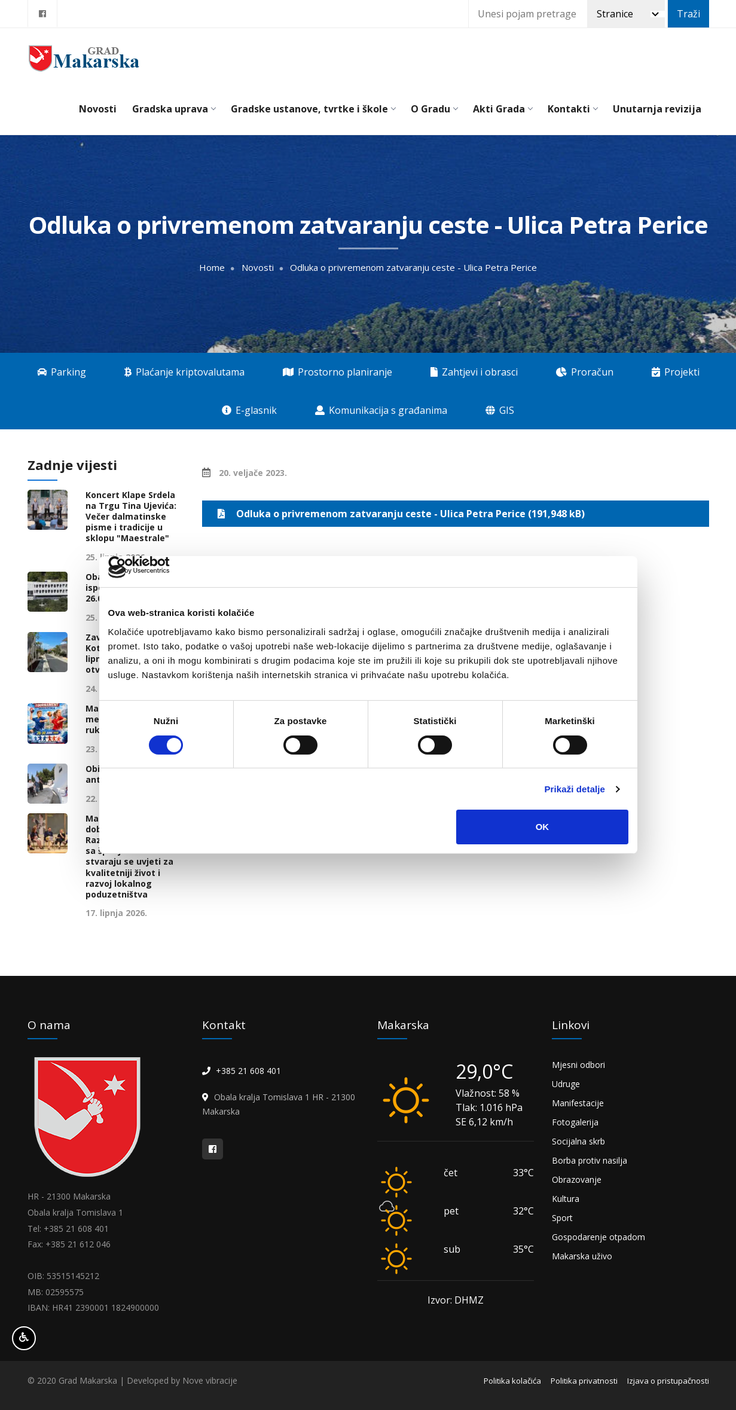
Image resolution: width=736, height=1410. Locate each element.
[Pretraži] (626, 14)
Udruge (566, 1083)
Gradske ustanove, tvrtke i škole (313, 108)
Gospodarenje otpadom (598, 1237)
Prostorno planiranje (337, 372)
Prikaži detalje (575, 789)
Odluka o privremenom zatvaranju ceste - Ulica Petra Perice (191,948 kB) (398, 513)
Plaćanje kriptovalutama (184, 372)
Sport (562, 1217)
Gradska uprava (173, 108)
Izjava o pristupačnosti (668, 1380)
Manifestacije (578, 1103)
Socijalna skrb (578, 1141)
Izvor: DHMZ (455, 1300)
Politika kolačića (512, 1380)
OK (542, 827)
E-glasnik (249, 410)
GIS (499, 410)
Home (212, 267)
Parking (61, 372)
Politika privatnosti (584, 1380)
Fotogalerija (575, 1122)
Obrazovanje (576, 1179)
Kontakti (572, 108)
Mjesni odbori (578, 1064)
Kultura (565, 1198)
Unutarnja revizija (657, 108)
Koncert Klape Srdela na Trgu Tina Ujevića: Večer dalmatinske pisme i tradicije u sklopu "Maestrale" (130, 517)
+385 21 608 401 (248, 1070)
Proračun (584, 372)
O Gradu (434, 108)
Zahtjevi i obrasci (474, 372)
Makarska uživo (582, 1256)
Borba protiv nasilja (589, 1160)
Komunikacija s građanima (381, 410)
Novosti (98, 108)
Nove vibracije (209, 1380)
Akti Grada (502, 108)
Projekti (676, 372)
